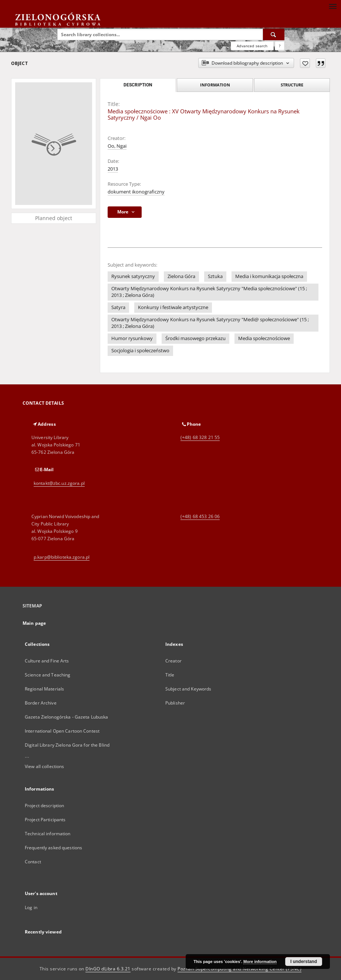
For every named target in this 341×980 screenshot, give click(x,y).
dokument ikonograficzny (136, 192)
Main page (34, 623)
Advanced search (252, 45)
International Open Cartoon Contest (62, 731)
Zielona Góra (181, 276)
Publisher (175, 703)
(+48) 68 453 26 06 (200, 516)
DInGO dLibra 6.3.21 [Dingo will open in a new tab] (108, 969)
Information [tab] (215, 85)
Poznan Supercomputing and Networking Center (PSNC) (239, 969)
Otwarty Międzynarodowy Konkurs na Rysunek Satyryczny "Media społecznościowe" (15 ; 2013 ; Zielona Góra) (209, 291)
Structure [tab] (292, 85)
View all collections (44, 766)
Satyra (118, 307)
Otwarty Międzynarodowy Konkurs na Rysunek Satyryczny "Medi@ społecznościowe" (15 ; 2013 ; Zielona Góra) (210, 322)
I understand (303, 961)
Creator (173, 661)
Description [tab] (138, 85)
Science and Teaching (47, 675)
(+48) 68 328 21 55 (200, 437)
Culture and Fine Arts (47, 661)
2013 (113, 169)
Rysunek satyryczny (133, 276)
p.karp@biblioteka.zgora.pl (62, 557)
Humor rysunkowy (132, 338)
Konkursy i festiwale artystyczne (173, 307)
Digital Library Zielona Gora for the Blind (67, 745)
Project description (44, 805)
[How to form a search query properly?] (279, 45)
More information (260, 961)
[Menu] (332, 6)
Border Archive (41, 703)
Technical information (48, 833)
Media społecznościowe (264, 338)
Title (170, 675)
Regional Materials (44, 689)
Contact (33, 862)
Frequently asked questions (53, 847)
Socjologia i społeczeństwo (140, 350)
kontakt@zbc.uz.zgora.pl (59, 483)
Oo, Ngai (117, 146)
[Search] (273, 34)
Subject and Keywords (188, 689)
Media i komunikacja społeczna (269, 276)
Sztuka (215, 276)
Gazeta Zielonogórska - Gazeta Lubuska (66, 717)
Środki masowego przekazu (195, 338)
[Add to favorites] (305, 63)
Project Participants (45, 819)
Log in (31, 907)
